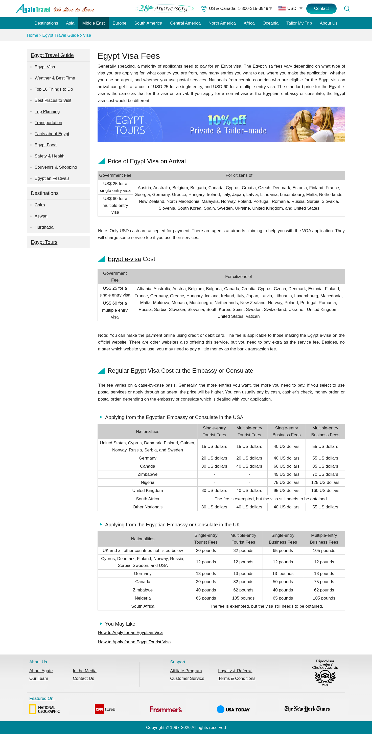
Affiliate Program (186, 670)
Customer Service (187, 678)
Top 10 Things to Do (54, 89)
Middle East (93, 23)
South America (148, 23)
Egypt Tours (44, 242)
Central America (185, 23)
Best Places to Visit (53, 100)
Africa (249, 23)
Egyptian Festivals (52, 178)
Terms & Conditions (236, 678)
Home (32, 35)
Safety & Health (49, 156)
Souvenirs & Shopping (56, 167)
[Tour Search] (346, 9)
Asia (70, 23)
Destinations (46, 23)
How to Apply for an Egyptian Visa (130, 632)
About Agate (41, 670)
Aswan (41, 216)
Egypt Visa (45, 67)
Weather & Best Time (55, 78)
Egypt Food (46, 145)
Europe (120, 23)
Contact (321, 8)
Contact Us (83, 678)
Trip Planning (47, 111)
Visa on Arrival (166, 161)
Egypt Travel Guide (60, 35)
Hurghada (44, 227)
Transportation (48, 122)
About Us (329, 23)
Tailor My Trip (299, 23)
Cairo (40, 205)
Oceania (270, 23)
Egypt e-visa (124, 258)
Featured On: (179, 706)
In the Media (85, 670)
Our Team (38, 678)
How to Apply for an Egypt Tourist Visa (134, 642)
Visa (87, 35)
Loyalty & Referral (235, 670)
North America (222, 23)
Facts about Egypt (52, 133)
